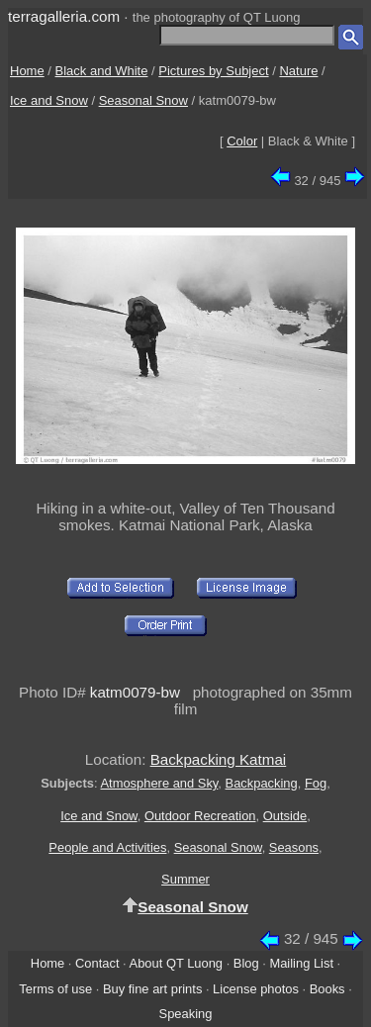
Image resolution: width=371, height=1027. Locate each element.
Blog (246, 963)
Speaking (186, 1013)
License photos (256, 988)
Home (27, 70)
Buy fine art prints (152, 988)
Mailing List (301, 963)
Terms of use (55, 988)
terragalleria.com (64, 16)
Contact (97, 963)
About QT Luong (176, 963)
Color (242, 141)
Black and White (101, 70)
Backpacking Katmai (218, 759)
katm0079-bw (135, 692)
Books (327, 988)
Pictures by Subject (213, 70)
